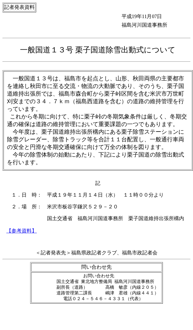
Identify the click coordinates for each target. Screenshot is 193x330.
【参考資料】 (21, 230)
